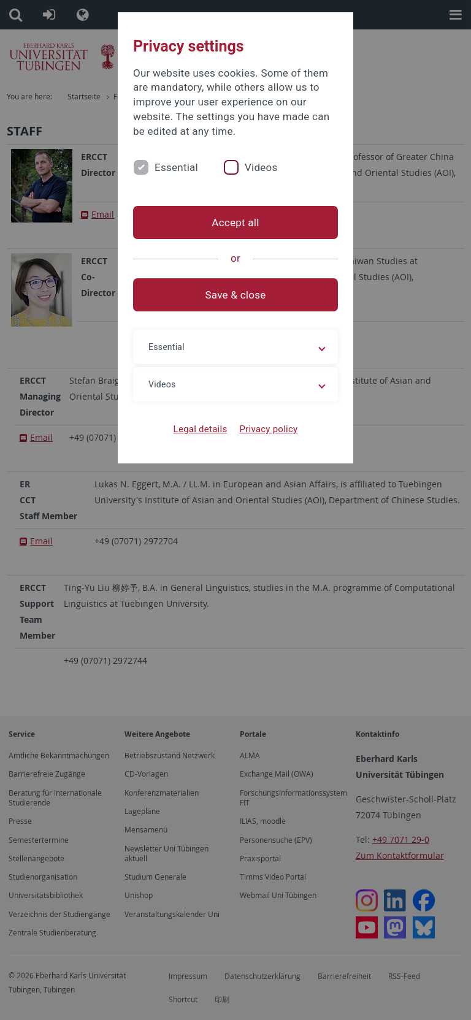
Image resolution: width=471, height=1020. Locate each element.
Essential (176, 167)
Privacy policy (268, 429)
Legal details (201, 429)
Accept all (235, 222)
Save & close (235, 295)
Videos (261, 167)
